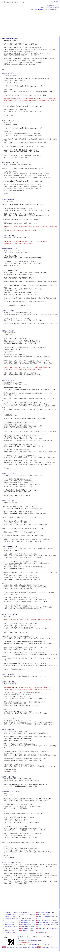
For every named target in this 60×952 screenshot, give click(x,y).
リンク (51, 947)
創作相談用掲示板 (32, 940)
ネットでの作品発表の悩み (27, 930)
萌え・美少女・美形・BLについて (46, 912)
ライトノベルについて (26, 918)
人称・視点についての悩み (27, 922)
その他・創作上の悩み (43, 914)
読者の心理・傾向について (44, 932)
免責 (47, 947)
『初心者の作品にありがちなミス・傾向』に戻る (47, 9)
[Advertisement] (30, 24)
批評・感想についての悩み (27, 928)
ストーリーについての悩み (11, 912)
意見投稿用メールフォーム (37, 944)
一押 (32, 947)
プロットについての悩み (11, 916)
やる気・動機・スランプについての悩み (48, 922)
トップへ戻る (55, 1)
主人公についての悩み (10, 922)
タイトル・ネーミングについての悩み (47, 920)
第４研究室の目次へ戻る (53, 5)
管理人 (43, 947)
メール (55, 947)
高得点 (24, 947)
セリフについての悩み (10, 924)
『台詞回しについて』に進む (51, 7)
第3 (13, 947)
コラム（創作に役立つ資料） (28, 926)
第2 (10, 947)
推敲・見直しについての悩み (28, 924)
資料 (36, 947)
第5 (16, 947)
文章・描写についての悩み (27, 920)
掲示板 (38, 947)
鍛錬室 (20, 947)
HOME (4, 947)
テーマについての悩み (10, 930)
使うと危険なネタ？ (26, 912)
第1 (8, 947)
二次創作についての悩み (11, 932)
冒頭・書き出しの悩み (10, 914)
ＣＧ (29, 947)
